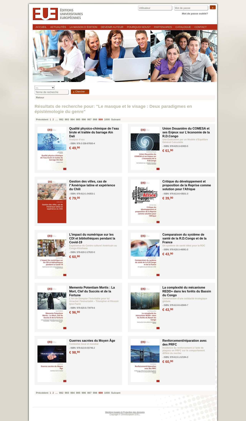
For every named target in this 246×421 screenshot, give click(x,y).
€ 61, (168, 151)
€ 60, (75, 257)
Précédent (42, 119)
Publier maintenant (50, 32)
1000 (107, 119)
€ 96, (75, 312)
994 (72, 119)
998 (95, 119)
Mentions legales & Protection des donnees (125, 412)
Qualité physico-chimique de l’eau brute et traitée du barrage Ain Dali (94, 132)
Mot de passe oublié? (195, 13)
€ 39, (168, 198)
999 (100, 119)
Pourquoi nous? (138, 27)
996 (84, 119)
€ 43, (168, 254)
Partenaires (163, 27)
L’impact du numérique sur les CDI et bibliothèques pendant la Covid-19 (92, 238)
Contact (200, 27)
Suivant (115, 119)
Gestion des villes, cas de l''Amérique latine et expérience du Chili (92, 185)
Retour (40, 97)
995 (78, 119)
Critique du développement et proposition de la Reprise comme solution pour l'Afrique (186, 185)
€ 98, (75, 352)
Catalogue (183, 27)
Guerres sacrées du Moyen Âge (92, 340)
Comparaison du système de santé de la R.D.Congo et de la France (184, 238)
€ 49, (75, 148)
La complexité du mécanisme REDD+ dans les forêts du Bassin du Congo (186, 291)
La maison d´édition (83, 27)
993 (67, 119)
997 (89, 119)
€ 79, (75, 198)
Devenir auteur (112, 27)
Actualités (58, 27)
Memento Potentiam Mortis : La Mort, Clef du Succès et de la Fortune (92, 291)
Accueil (41, 27)
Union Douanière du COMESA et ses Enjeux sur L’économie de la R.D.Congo (186, 132)
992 (61, 119)
